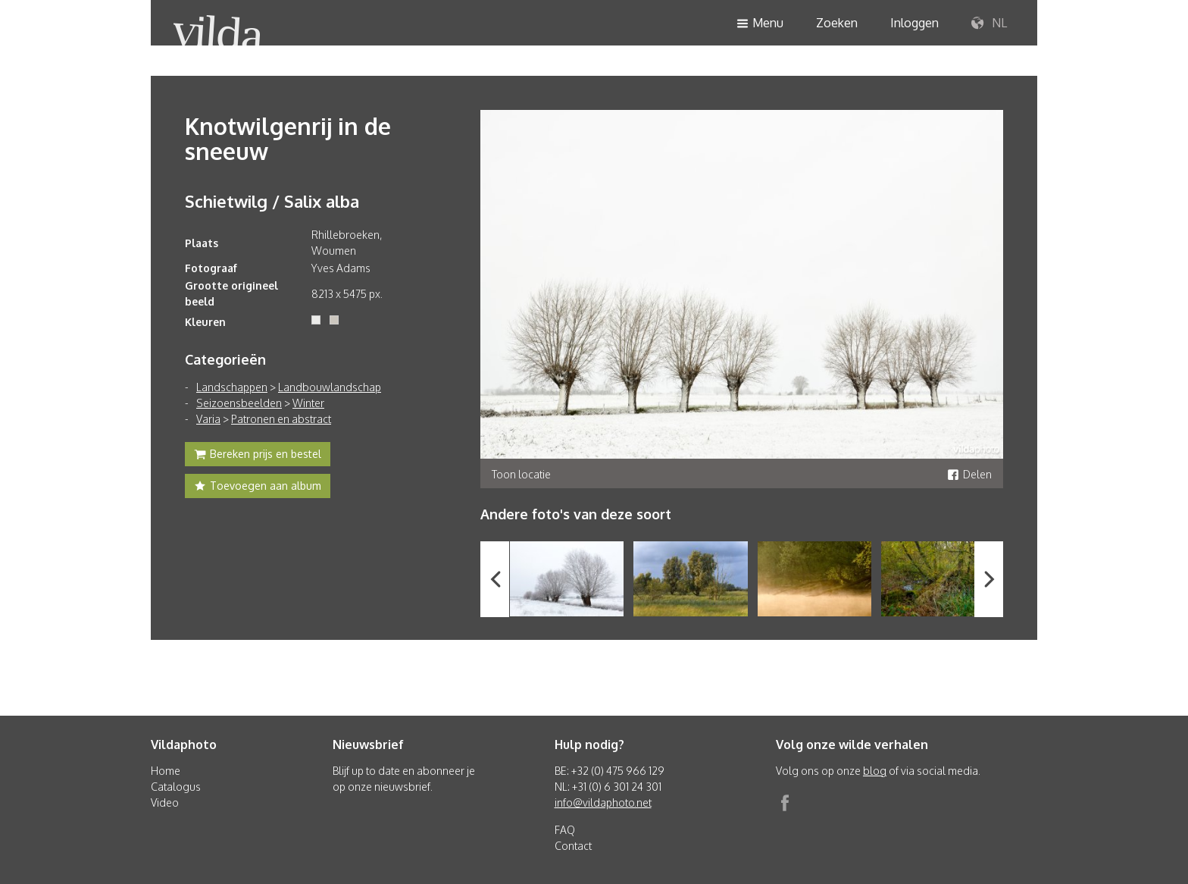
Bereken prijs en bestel (257, 455)
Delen (969, 474)
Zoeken (837, 22)
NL (989, 23)
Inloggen (914, 22)
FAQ (565, 829)
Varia (208, 418)
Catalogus (176, 786)
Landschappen (231, 387)
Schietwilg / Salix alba (272, 201)
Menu (759, 24)
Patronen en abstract (281, 418)
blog (874, 770)
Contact (573, 845)
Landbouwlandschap (329, 387)
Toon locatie (521, 474)
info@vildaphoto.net (603, 802)
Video (165, 802)
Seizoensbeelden (239, 403)
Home (165, 770)
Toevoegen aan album (257, 487)
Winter (308, 403)
